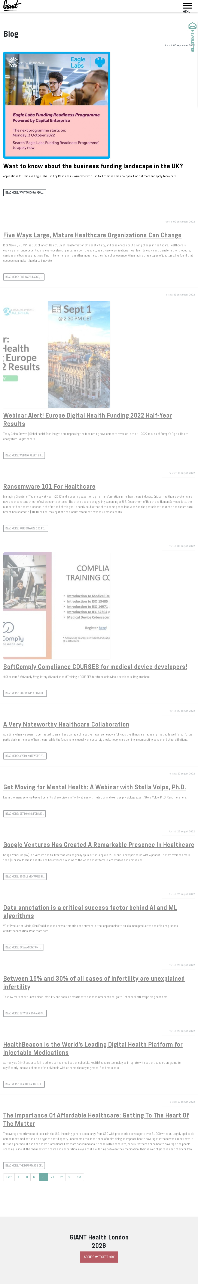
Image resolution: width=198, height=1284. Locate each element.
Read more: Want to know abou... (24, 192)
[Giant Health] (12, 5)
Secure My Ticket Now (99, 1257)
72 (61, 1177)
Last (78, 1177)
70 (43, 1177)
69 (35, 1177)
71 (52, 1177)
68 (26, 1177)
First (9, 1177)
